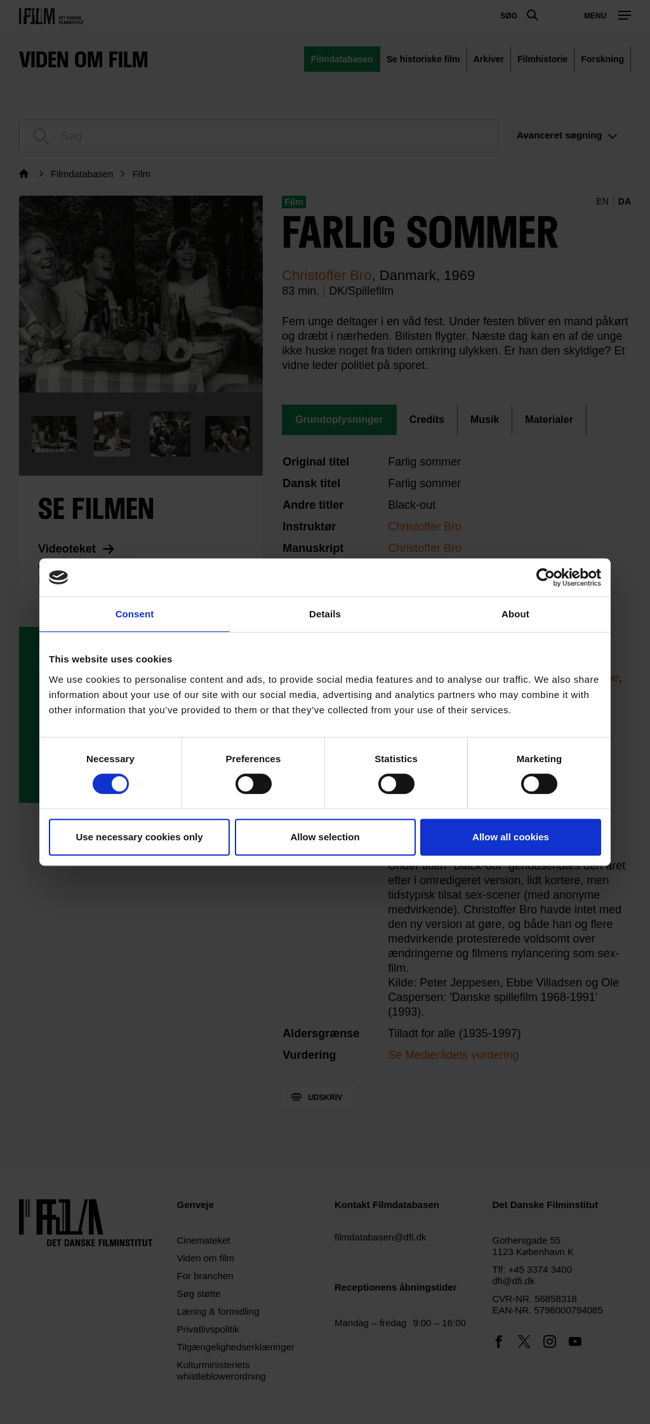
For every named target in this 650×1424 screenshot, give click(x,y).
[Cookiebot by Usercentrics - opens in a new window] (545, 577)
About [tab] (515, 613)
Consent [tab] (135, 613)
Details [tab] (325, 613)
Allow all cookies (510, 836)
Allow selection (324, 836)
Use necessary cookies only (139, 836)
